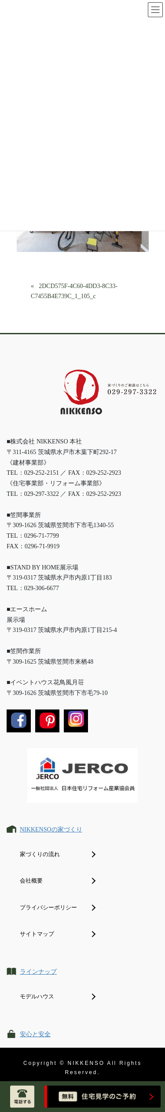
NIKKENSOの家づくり (51, 829)
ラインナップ (38, 971)
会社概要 (31, 880)
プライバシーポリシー (48, 907)
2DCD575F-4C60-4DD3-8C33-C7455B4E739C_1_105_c (74, 291)
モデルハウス (37, 996)
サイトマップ (37, 934)
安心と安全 (35, 1034)
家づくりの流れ (40, 854)
